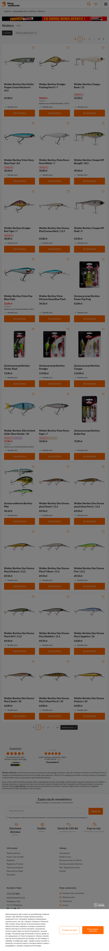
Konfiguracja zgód (69, 930)
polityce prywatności (37, 926)
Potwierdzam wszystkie (92, 930)
